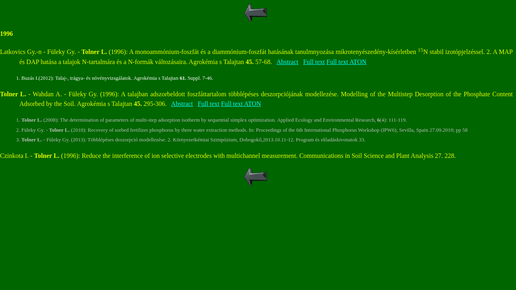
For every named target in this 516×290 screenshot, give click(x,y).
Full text (314, 61)
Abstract (287, 61)
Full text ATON (346, 61)
